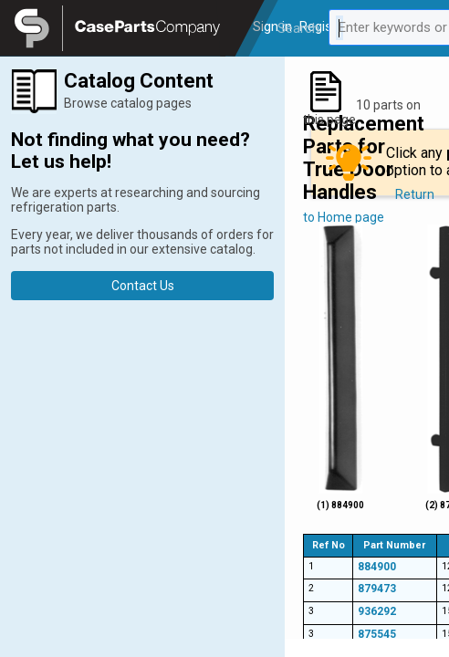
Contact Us (142, 285)
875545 (377, 634)
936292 (377, 611)
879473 (377, 588)
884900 (377, 566)
